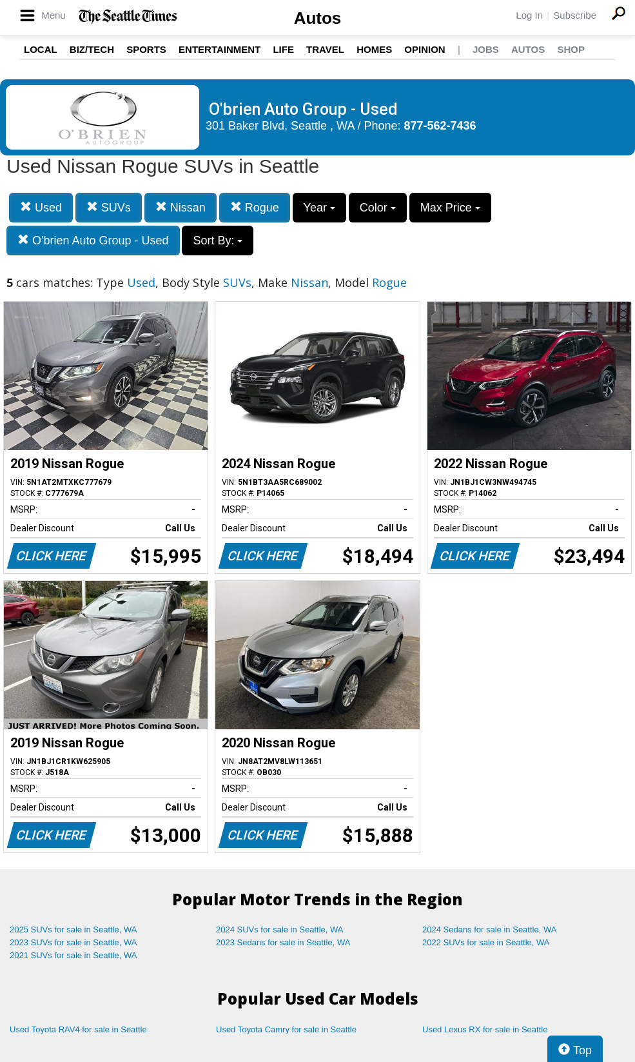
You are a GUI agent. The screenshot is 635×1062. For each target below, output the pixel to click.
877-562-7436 (440, 125)
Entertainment (219, 49)
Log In (529, 15)
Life (283, 49)
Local (40, 49)
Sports (146, 49)
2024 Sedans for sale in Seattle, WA (489, 929)
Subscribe (574, 15)
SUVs (108, 207)
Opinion (424, 49)
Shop (571, 49)
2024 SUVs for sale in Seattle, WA (280, 929)
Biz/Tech (92, 49)
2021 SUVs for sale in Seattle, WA (73, 955)
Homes (374, 49)
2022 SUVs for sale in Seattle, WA (486, 942)
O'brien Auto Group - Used (93, 240)
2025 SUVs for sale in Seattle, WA (73, 929)
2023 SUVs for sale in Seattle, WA (73, 942)
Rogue (254, 207)
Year (319, 207)
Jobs (486, 49)
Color (378, 207)
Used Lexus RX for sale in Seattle (484, 1029)
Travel (325, 49)
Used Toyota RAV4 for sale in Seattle (78, 1029)
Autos (318, 18)
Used (41, 207)
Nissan (180, 207)
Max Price (450, 207)
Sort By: (217, 240)
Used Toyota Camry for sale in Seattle (286, 1029)
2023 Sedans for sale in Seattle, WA (283, 942)
